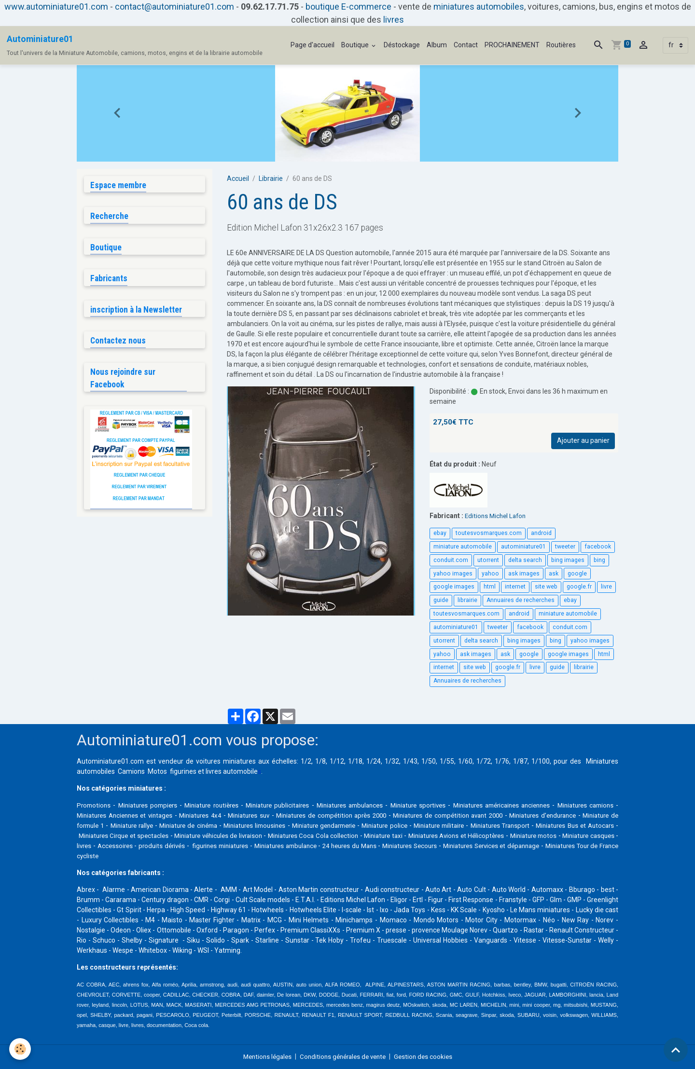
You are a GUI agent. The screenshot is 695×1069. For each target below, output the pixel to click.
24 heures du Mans (548, 846)
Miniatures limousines (353, 825)
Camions (131, 771)
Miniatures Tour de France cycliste (268, 856)
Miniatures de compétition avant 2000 (519, 815)
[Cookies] (20, 1049)
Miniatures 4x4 (246, 815)
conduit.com (450, 560)
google (577, 573)
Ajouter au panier (583, 440)
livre (606, 586)
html (490, 586)
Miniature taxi (529, 835)
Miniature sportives (437, 805)
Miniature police (494, 825)
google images (453, 586)
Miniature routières (218, 805)
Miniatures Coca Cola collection (453, 835)
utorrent (488, 560)
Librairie (271, 178)
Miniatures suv (299, 815)
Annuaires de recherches (520, 600)
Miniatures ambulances (365, 805)
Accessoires (287, 846)
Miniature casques (209, 846)
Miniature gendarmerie (428, 825)
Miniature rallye (221, 825)
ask (553, 573)
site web (546, 586)
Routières (561, 45)
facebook (597, 546)
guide (440, 600)
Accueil (238, 178)
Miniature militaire (552, 825)
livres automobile (232, 771)
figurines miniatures (402, 846)
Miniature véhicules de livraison (352, 835)
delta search (525, 560)
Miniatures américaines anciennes (526, 805)
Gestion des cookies (428, 1056)
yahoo (490, 573)
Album (437, 45)
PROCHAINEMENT (512, 45)
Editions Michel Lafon (497, 516)
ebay (439, 533)
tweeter (565, 546)
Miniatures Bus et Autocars (154, 835)
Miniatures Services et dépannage (159, 856)
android (541, 533)
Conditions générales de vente (343, 1056)
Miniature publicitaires (288, 805)
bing (599, 560)
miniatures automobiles (478, 6)
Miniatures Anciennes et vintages (163, 815)
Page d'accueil (312, 45)
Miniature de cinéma (282, 825)
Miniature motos (147, 846)
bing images (567, 560)
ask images (524, 573)
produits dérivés (337, 846)
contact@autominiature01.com (174, 6)
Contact (466, 45)
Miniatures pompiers (150, 805)
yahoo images (453, 573)
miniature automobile (462, 546)
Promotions (94, 805)
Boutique (355, 45)
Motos (157, 771)
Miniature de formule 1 (156, 825)
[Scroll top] (676, 1050)
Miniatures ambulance (475, 846)
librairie (467, 600)
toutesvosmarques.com (489, 533)
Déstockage (402, 45)
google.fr (579, 586)
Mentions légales (263, 1056)
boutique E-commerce (348, 6)
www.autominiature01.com (56, 6)
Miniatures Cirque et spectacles (250, 835)
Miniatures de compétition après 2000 (390, 815)
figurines (183, 771)
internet (515, 586)
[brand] (135, 45)
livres (393, 19)
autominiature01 (523, 546)
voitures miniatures (226, 761)
